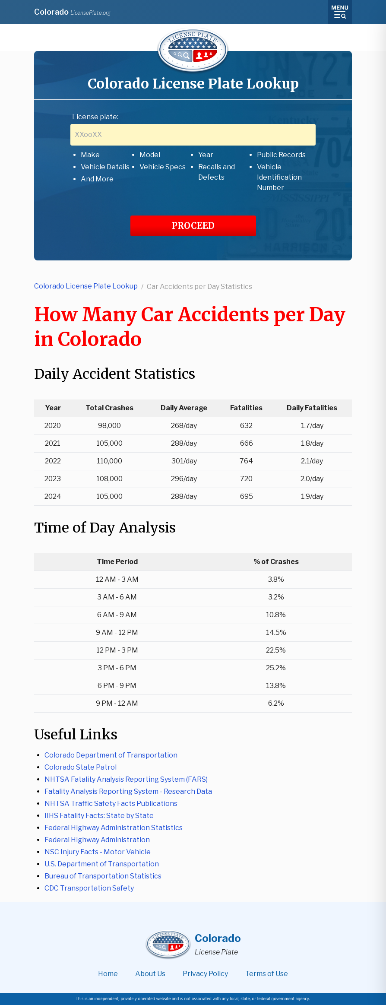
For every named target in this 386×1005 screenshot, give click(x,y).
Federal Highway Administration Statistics (113, 828)
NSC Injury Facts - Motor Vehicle (97, 852)
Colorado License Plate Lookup (86, 286)
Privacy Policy (205, 974)
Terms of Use (266, 974)
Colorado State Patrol (80, 767)
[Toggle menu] (340, 12)
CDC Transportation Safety (89, 888)
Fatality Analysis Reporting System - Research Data (128, 791)
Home (108, 974)
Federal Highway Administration (97, 840)
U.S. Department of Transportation (101, 864)
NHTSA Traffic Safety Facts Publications (110, 803)
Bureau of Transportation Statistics (102, 876)
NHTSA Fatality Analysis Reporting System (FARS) (126, 779)
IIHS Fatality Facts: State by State (99, 816)
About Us (150, 974)
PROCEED (193, 225)
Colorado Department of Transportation (110, 755)
